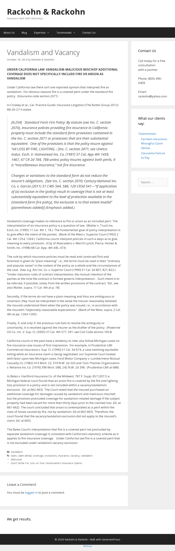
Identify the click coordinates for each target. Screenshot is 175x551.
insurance (63, 455)
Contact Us (89, 32)
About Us (9, 32)
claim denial (24, 455)
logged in (31, 492)
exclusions (51, 455)
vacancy (75, 455)
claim (14, 455)
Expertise (43, 32)
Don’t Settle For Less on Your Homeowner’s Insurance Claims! (46, 463)
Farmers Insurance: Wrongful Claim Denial (154, 143)
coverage (38, 455)
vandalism (86, 455)
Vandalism (17, 451)
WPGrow (87, 546)
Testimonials (67, 32)
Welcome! (16, 459)
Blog (24, 32)
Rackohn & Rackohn (46, 11)
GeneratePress (111, 539)
